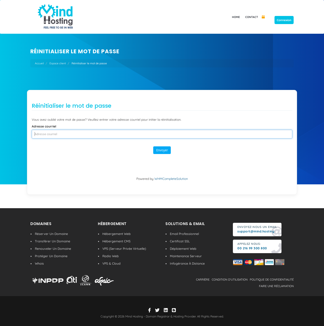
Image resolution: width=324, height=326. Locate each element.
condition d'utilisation (230, 279)
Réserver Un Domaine (51, 234)
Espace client (58, 63)
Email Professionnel (184, 234)
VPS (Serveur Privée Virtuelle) (124, 249)
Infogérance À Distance (187, 263)
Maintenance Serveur (186, 256)
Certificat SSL (180, 241)
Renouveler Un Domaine (53, 249)
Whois (39, 263)
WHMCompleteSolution (171, 179)
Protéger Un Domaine (51, 256)
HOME (236, 17)
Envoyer (162, 150)
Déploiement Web (183, 249)
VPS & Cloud (111, 263)
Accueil (39, 63)
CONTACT (251, 17)
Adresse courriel (44, 126)
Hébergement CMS (116, 241)
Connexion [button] (284, 20)
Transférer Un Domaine (52, 241)
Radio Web (110, 256)
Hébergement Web (116, 234)
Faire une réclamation (276, 286)
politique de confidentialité (272, 279)
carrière (202, 279)
